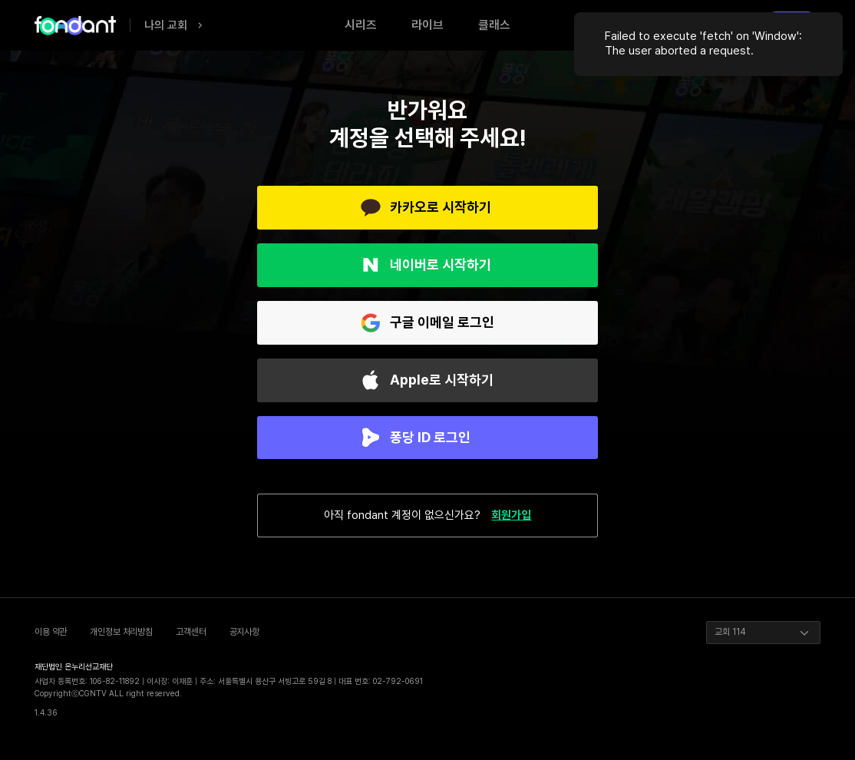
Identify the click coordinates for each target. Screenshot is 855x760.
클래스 (494, 25)
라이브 (427, 25)
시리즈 (361, 25)
